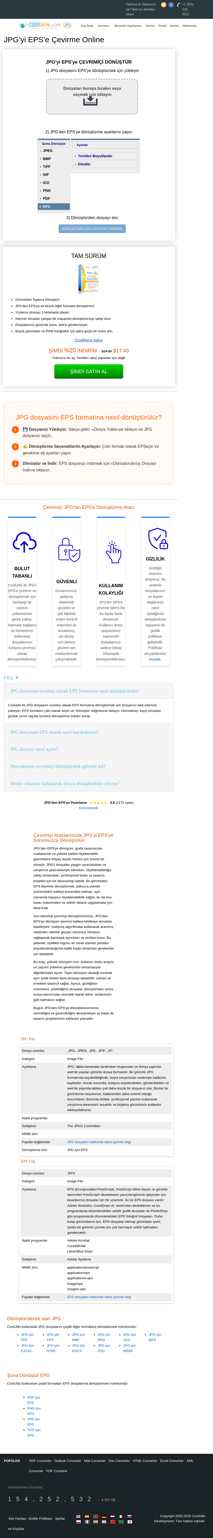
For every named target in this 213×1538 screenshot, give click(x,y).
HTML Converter (145, 1461)
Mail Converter (95, 1461)
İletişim (174, 25)
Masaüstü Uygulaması (128, 25)
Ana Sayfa (87, 25)
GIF (46, 175)
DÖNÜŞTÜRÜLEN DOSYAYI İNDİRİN (92, 229)
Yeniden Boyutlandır (95, 156)
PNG (47, 191)
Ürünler (150, 25)
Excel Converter (172, 1461)
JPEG (47, 151)
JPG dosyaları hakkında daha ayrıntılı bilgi (99, 1142)
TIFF (47, 167)
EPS (46, 207)
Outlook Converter (67, 1461)
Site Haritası (17, 1518)
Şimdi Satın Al (88, 371)
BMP (47, 159)
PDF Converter (40, 1461)
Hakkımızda (189, 25)
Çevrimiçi (103, 25)
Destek (162, 25)
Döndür (84, 164)
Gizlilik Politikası (40, 1518)
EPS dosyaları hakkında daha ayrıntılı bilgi (99, 1297)
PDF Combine (56, 1471)
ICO (46, 183)
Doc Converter (119, 1461)
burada (154, 659)
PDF (46, 198)
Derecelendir (88, 808)
